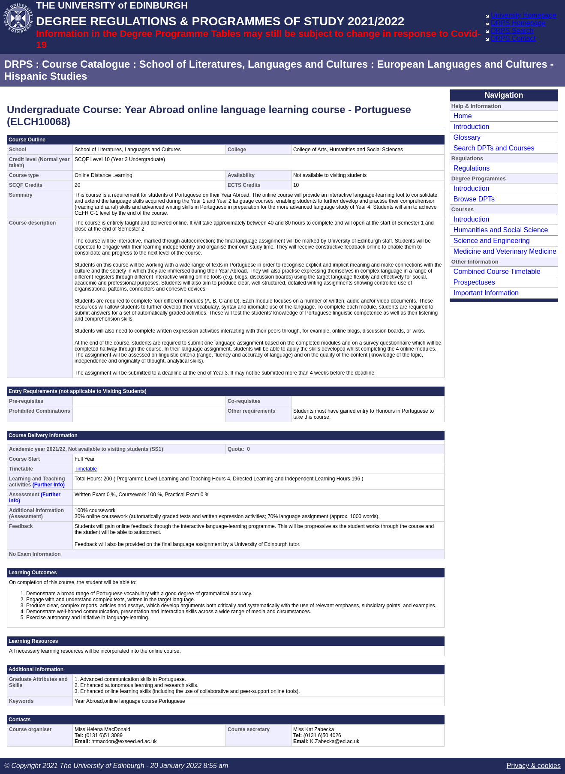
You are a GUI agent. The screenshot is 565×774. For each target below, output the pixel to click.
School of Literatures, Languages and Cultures (253, 64)
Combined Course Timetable (497, 271)
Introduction (472, 126)
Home (463, 116)
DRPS (18, 64)
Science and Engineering (492, 240)
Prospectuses (474, 282)
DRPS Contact (513, 38)
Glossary (467, 137)
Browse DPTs (474, 199)
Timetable (86, 469)
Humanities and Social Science (501, 230)
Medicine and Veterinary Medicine (505, 251)
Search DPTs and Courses (494, 148)
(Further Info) (49, 485)
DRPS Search (512, 30)
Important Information (486, 293)
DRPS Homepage (518, 23)
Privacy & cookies (534, 765)
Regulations (472, 168)
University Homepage (523, 15)
